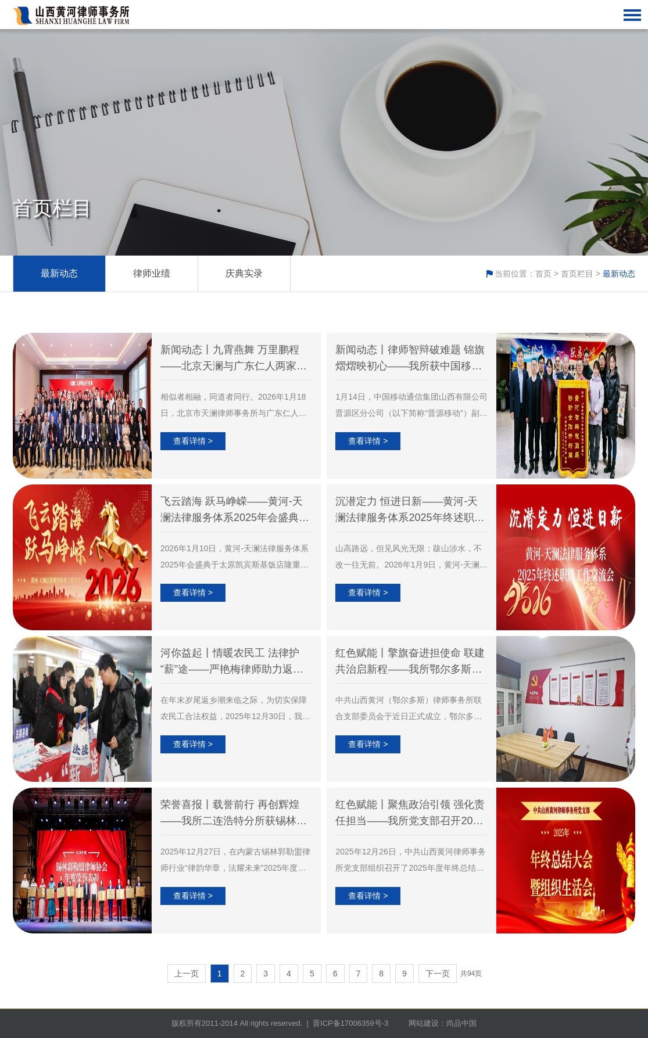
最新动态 (59, 273)
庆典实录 (244, 273)
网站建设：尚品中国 (443, 1023)
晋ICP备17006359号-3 (350, 1023)
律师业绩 (151, 273)
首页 (543, 273)
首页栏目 (577, 273)
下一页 (437, 973)
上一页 (186, 973)
